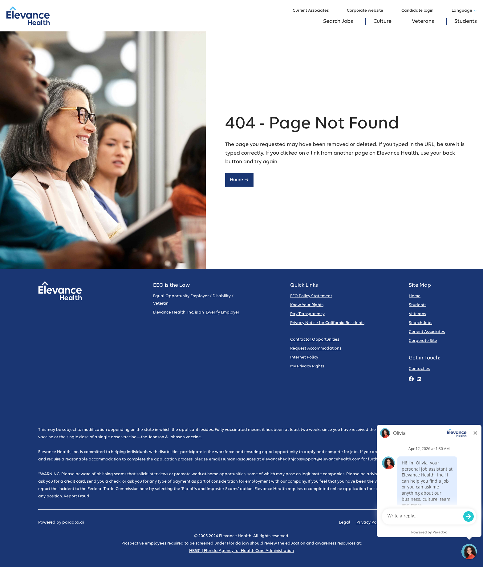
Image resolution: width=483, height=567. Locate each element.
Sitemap (436, 522)
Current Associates (314, 11)
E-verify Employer (222, 312)
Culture (382, 21)
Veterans (423, 21)
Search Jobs (338, 21)
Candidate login (420, 11)
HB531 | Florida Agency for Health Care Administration (241, 551)
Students (465, 21)
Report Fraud (76, 496)
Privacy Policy (369, 522)
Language (464, 11)
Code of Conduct (405, 522)
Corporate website (368, 11)
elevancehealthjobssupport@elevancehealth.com (311, 459)
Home (239, 179)
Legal (344, 522)
